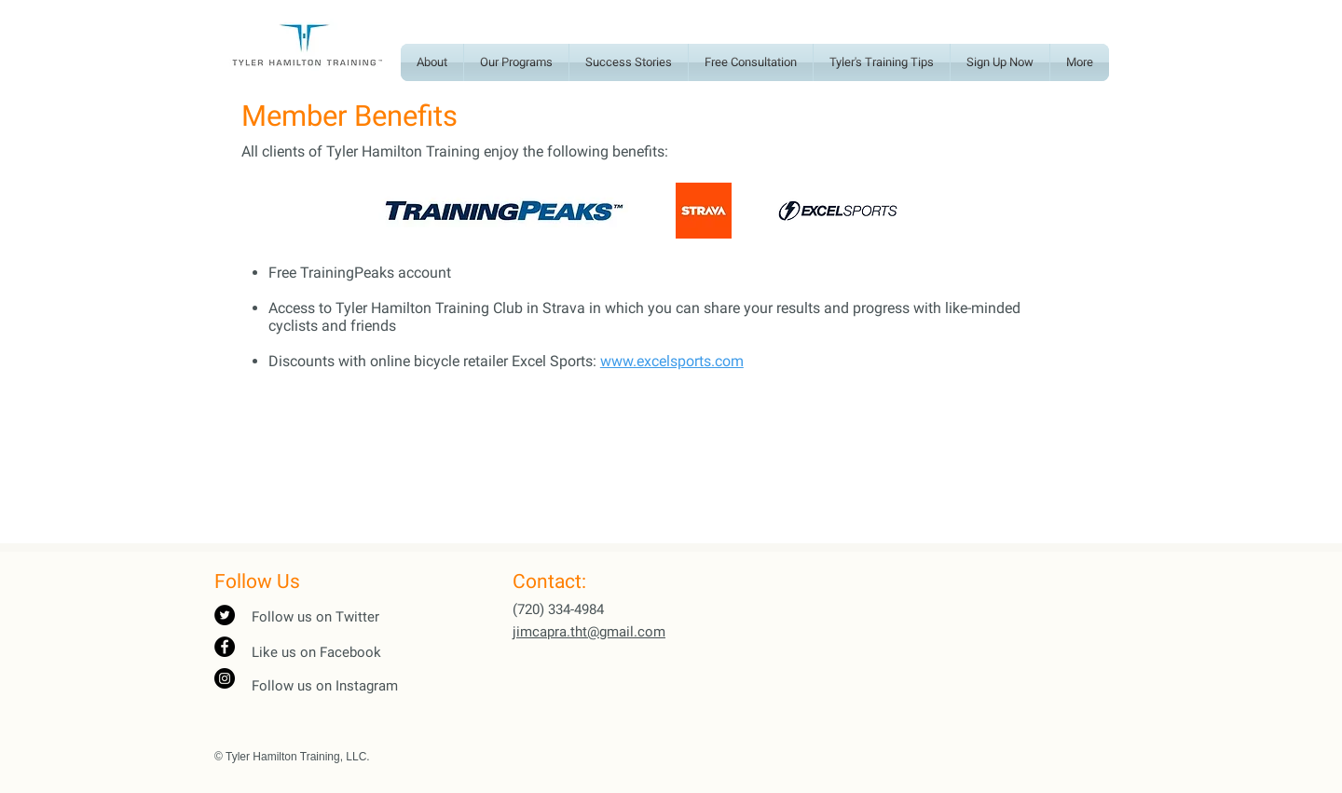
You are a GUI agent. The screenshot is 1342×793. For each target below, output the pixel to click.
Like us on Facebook (316, 652)
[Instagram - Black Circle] (224, 678)
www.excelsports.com (672, 361)
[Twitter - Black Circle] (224, 615)
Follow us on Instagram (325, 685)
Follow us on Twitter (315, 616)
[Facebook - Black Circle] (224, 646)
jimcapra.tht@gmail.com (589, 631)
